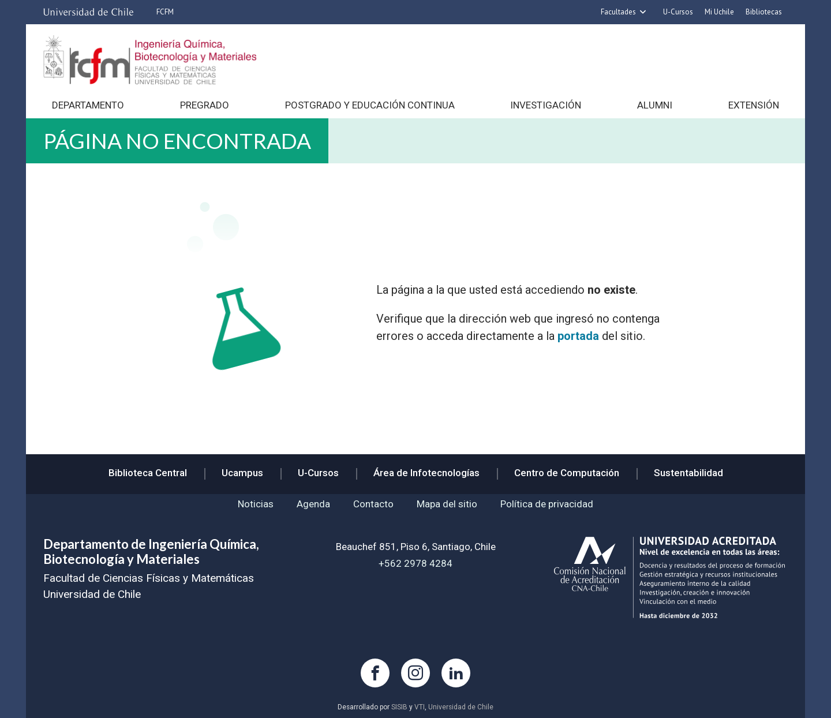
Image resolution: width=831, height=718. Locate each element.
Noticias (256, 504)
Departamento (88, 105)
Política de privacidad (546, 504)
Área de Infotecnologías (426, 472)
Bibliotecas (764, 12)
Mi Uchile (719, 12)
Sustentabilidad (688, 472)
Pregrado (204, 105)
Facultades (618, 12)
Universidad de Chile (460, 707)
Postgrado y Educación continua (370, 105)
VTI (419, 707)
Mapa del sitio (447, 504)
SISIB (399, 707)
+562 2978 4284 (415, 563)
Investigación (545, 105)
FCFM (165, 12)
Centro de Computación (566, 472)
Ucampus (242, 472)
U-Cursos (678, 12)
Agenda (313, 504)
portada (578, 336)
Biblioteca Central (147, 472)
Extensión (753, 105)
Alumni (654, 105)
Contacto (373, 504)
